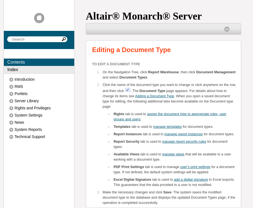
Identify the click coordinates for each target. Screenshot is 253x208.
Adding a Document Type (154, 96)
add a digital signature (191, 180)
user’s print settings (195, 167)
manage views (173, 154)
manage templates (167, 127)
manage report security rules (184, 142)
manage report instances (183, 134)
